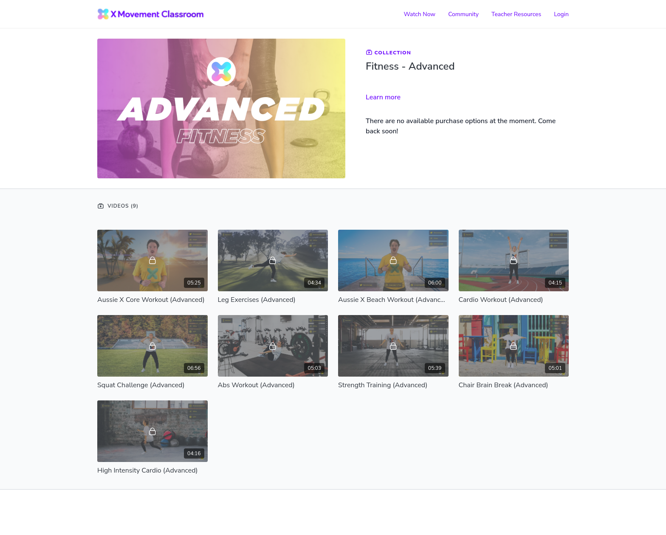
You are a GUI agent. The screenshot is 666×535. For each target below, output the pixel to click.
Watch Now (419, 14)
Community (463, 14)
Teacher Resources (516, 14)
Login (561, 14)
